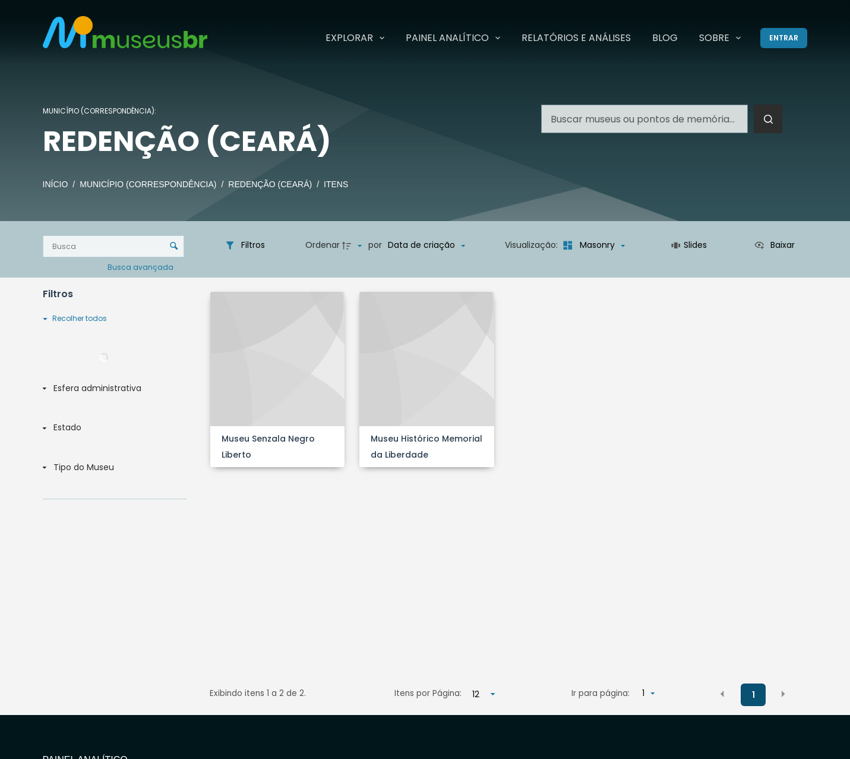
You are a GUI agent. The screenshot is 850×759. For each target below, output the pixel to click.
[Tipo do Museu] (112, 468)
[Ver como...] (774, 245)
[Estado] (112, 428)
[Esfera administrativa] (112, 389)
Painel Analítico (455, 38)
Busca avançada (141, 267)
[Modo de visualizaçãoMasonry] (592, 245)
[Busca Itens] (114, 246)
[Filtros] (244, 245)
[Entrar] (783, 38)
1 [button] (753, 695)
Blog (665, 38)
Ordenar (322, 245)
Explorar (357, 38)
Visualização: (532, 245)
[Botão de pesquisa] (768, 119)
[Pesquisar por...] (644, 119)
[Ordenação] (426, 245)
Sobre (722, 38)
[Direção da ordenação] (353, 245)
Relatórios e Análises (576, 38)
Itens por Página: (428, 693)
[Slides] (689, 245)
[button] (722, 694)
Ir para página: (600, 693)
